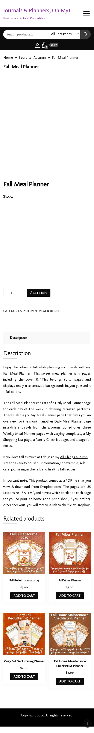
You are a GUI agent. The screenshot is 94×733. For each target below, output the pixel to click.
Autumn (30, 311)
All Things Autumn (74, 457)
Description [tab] (18, 337)
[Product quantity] (12, 293)
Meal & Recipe (49, 311)
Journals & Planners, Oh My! (37, 10)
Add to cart (38, 292)
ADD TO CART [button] (24, 596)
